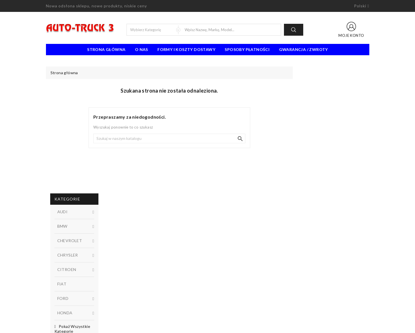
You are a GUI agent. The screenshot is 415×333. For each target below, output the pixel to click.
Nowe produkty (142, 256)
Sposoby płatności (247, 49)
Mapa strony (223, 273)
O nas (141, 49)
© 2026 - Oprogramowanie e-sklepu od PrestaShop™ (208, 326)
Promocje (137, 248)
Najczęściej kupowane (148, 264)
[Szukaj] (246, 138)
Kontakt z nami (225, 264)
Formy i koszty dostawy (186, 49)
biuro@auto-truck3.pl (72, 307)
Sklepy (218, 281)
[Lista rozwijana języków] (361, 6)
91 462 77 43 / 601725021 (77, 298)
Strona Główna (106, 49)
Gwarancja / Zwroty (303, 49)
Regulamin (221, 248)
